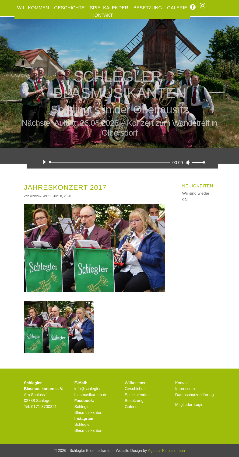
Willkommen (33, 8)
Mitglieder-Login (189, 404)
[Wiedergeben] (44, 162)
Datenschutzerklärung (194, 395)
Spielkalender (109, 8)
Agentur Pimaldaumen (166, 451)
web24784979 (40, 196)
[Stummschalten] (188, 162)
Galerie (177, 8)
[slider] (110, 162)
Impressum (185, 389)
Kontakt (102, 16)
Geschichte (69, 8)
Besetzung (148, 8)
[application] (122, 162)
